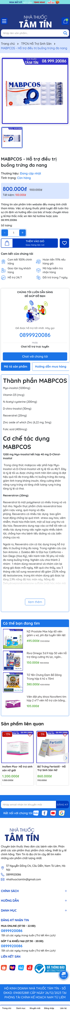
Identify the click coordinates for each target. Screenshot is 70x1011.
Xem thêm (35, 602)
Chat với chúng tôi (35, 356)
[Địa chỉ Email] (35, 804)
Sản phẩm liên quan (22, 723)
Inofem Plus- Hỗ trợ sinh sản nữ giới (17, 768)
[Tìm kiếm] (65, 33)
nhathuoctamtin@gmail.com (23, 879)
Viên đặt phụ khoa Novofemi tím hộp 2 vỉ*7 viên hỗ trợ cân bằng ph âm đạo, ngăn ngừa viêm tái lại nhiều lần (46, 698)
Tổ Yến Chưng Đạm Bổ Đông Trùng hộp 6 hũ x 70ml (44, 676)
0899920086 (35, 335)
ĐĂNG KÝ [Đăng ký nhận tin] (62, 804)
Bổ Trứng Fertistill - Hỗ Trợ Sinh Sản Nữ (51, 768)
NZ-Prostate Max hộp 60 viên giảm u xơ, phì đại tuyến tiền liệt (46, 633)
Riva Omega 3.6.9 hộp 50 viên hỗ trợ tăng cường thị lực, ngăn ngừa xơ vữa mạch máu (47, 655)
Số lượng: (7, 225)
